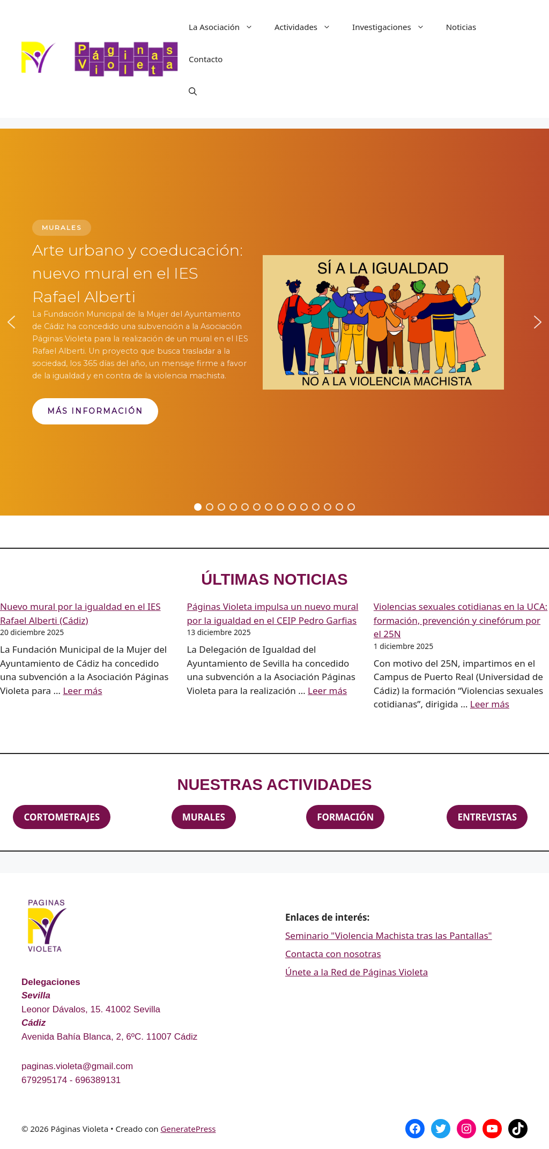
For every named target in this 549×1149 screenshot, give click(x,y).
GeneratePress (188, 1128)
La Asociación (226, 27)
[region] (274, 322)
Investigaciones (393, 27)
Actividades (308, 27)
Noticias (461, 26)
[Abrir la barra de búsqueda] (192, 91)
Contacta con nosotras (333, 953)
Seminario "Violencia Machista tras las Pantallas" (388, 935)
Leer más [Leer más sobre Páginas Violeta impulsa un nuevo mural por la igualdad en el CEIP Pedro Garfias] (327, 690)
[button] (11, 322)
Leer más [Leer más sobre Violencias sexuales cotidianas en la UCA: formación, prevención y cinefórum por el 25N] (489, 704)
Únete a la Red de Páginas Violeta (356, 972)
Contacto (205, 59)
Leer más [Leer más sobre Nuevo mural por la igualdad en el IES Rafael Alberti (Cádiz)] (82, 690)
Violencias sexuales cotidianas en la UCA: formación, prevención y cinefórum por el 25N (460, 620)
